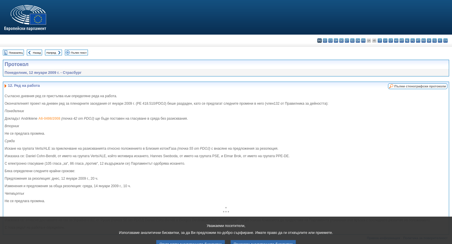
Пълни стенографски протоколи (420, 86)
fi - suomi (440, 40)
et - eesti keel (347, 40)
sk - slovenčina (429, 40)
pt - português (418, 40)
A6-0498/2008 (49, 119)
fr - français (363, 40)
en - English (358, 40)
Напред (51, 52)
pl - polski (412, 40)
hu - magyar (396, 40)
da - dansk (336, 40)
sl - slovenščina (434, 40)
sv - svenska (445, 40)
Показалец (16, 52)
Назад (37, 52)
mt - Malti (402, 40)
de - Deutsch (341, 40)
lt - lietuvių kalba (391, 40)
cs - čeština (330, 40)
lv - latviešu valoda (385, 40)
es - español (325, 40)
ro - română (423, 40)
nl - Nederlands (407, 40)
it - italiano (380, 40)
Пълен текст (79, 52)
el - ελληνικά (352, 40)
